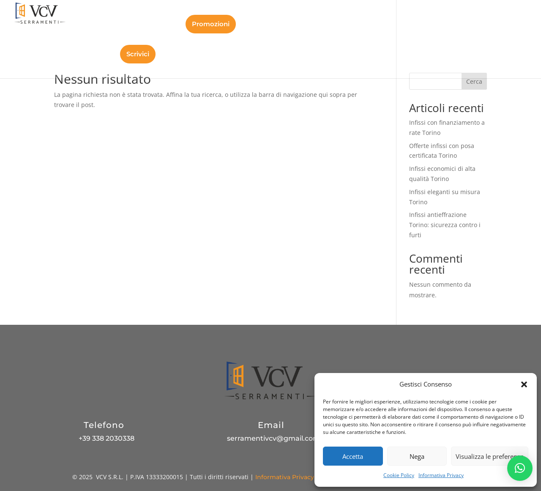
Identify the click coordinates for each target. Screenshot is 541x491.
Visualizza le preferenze (490, 456)
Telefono (104, 425)
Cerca (474, 81)
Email (271, 425)
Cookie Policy (398, 475)
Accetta (352, 456)
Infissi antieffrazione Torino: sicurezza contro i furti (445, 225)
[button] (524, 384)
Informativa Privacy (441, 475)
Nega (417, 456)
